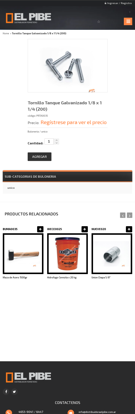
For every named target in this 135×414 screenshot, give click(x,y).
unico (11, 187)
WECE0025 (54, 229)
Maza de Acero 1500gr (15, 277)
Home (6, 33)
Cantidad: (35, 143)
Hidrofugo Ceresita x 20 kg (62, 277)
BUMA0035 (10, 229)
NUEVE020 (99, 229)
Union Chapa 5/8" (101, 277)
